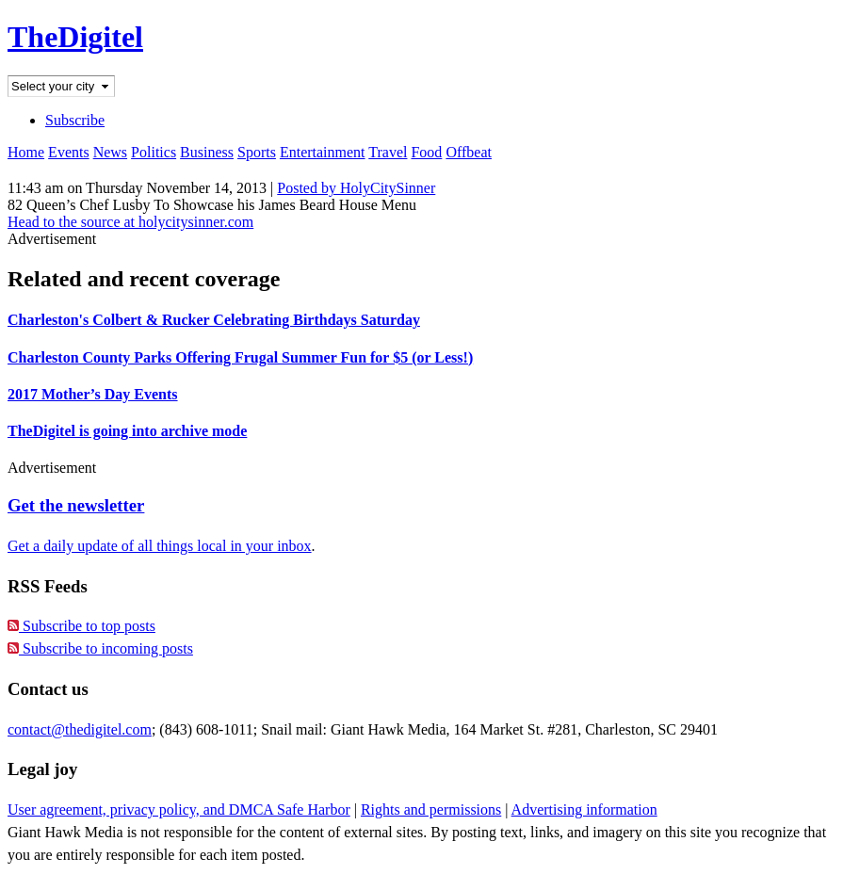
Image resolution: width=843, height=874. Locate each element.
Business (207, 152)
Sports (256, 152)
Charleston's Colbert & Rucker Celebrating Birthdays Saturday (214, 320)
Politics (153, 152)
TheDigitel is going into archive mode (127, 431)
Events (68, 152)
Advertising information (584, 809)
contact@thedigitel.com (80, 729)
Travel (387, 152)
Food (426, 152)
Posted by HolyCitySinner (356, 188)
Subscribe (75, 120)
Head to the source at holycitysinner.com (130, 222)
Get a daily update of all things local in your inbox (160, 546)
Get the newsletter (76, 505)
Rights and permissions (431, 809)
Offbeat (469, 152)
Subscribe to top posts (81, 626)
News (110, 152)
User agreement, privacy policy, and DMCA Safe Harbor (179, 809)
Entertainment (322, 152)
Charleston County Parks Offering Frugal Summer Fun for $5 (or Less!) (240, 357)
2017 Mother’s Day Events (93, 394)
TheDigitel (75, 37)
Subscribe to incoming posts (100, 648)
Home (26, 152)
